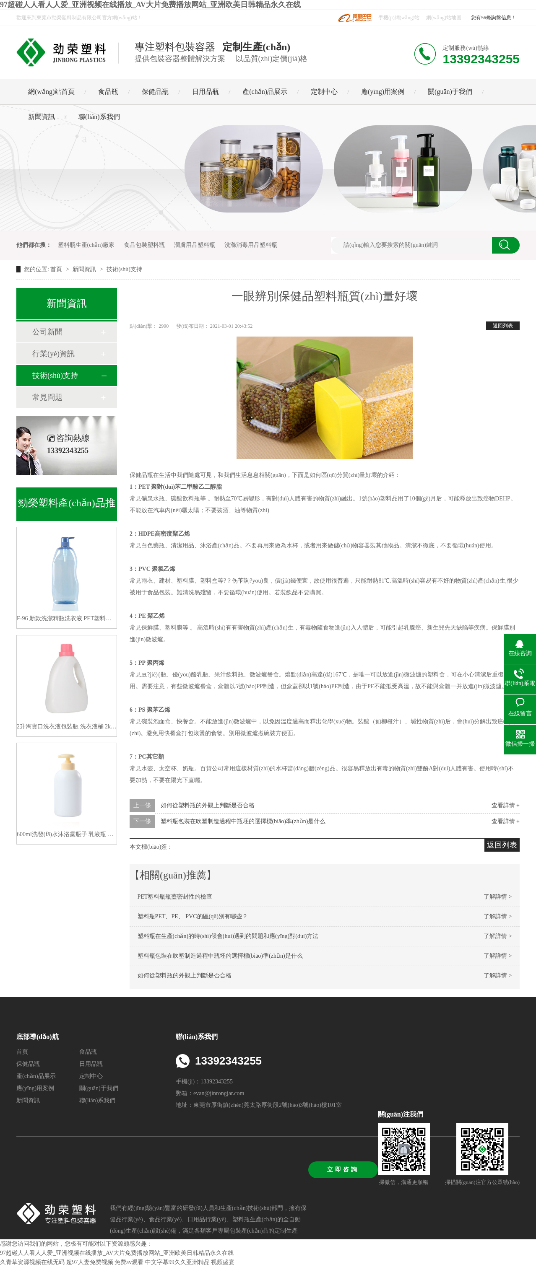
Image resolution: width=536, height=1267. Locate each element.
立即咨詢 (343, 1169)
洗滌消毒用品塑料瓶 (250, 245)
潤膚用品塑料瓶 (194, 245)
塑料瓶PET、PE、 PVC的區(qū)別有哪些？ (193, 916)
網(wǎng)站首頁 (51, 91)
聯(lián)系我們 (99, 116)
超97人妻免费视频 (89, 1262)
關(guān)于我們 (450, 91)
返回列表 (503, 326)
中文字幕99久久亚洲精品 (177, 1262)
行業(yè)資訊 (53, 354)
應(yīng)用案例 (382, 91)
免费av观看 (128, 1262)
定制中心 (324, 91)
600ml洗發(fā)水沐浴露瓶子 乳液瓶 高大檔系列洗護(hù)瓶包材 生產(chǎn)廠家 (67, 834)
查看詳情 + (506, 805)
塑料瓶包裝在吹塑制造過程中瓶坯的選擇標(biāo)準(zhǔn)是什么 (243, 821)
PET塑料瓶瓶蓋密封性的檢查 (175, 897)
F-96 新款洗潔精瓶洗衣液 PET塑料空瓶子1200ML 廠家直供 (67, 618)
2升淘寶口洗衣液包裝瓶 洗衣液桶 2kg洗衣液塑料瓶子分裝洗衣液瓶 (67, 726)
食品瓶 (108, 91)
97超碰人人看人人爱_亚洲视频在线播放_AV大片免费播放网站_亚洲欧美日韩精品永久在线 (150, 4)
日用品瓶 (205, 91)
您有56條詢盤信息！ (493, 18)
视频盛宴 (222, 1262)
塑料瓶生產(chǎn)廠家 (86, 245)
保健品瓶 (155, 91)
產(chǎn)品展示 (264, 91)
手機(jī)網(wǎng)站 (398, 18)
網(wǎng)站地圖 (443, 18)
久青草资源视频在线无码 (32, 1262)
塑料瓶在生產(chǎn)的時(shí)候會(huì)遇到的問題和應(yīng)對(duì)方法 (228, 936)
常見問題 (47, 397)
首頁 (57, 269)
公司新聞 (47, 332)
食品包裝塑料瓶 (144, 245)
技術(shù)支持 (124, 269)
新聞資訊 (41, 116)
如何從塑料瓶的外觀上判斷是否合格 (208, 805)
